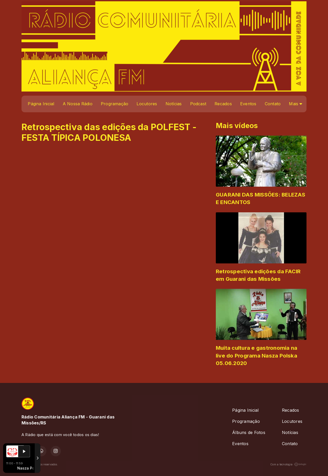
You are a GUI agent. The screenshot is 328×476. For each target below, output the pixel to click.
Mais (295, 103)
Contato (273, 103)
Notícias (174, 103)
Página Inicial (41, 103)
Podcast (198, 103)
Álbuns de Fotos (248, 432)
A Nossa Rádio (77, 103)
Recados (223, 103)
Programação (115, 103)
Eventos (248, 103)
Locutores (147, 103)
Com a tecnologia (288, 464)
